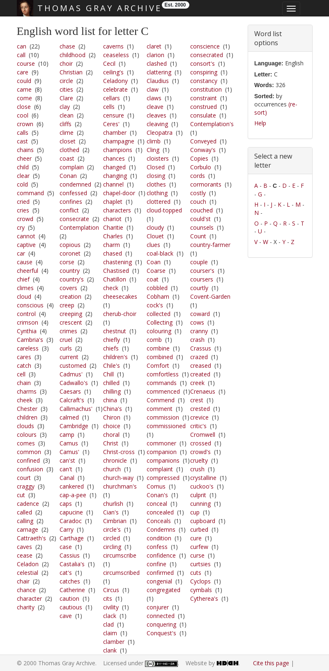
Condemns (161, 529)
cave (66, 616)
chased (112, 253)
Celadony (115, 81)
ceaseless (116, 55)
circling (112, 547)
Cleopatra (160, 132)
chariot (112, 219)
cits (107, 598)
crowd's (200, 452)
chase (67, 46)
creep (67, 305)
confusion (30, 469)
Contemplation (79, 227)
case (66, 547)
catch (24, 365)
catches (70, 581)
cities (66, 89)
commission (163, 417)
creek (197, 383)
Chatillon (114, 279)
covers (68, 288)
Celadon (28, 564)
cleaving (157, 124)
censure (113, 115)
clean (67, 115)
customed (73, 365)
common (29, 452)
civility (111, 607)
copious (70, 245)
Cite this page (271, 663)
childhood (72, 55)
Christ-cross (119, 452)
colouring (159, 331)
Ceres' (111, 124)
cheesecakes (120, 296)
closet (68, 141)
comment (160, 409)
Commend (161, 400)
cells (109, 107)
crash (197, 340)
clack (109, 616)
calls (22, 132)
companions (163, 460)
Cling (153, 150)
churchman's (120, 486)
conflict (69, 210)
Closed (156, 167)
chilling (112, 391)
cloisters (158, 158)
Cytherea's (204, 598)
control (26, 314)
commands (162, 383)
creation (70, 296)
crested (200, 409)
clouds (25, 426)
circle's (112, 529)
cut (21, 495)
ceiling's (113, 72)
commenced (163, 391)
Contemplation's (212, 124)
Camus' (69, 452)
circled (111, 538)
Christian (71, 72)
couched (201, 210)
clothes (156, 184)
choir (66, 63)
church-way (118, 478)
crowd (25, 219)
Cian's (111, 512)
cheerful (27, 270)
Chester (27, 409)
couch (198, 201)
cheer (24, 158)
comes (26, 443)
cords (197, 176)
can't (66, 469)
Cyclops (200, 581)
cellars (111, 98)
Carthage (72, 538)
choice (111, 426)
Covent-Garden (210, 296)
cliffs (65, 124)
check (110, 288)
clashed (157, 63)
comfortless (163, 374)
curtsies (200, 564)
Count (198, 236)
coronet (70, 253)
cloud (24, 296)
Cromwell (202, 434)
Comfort (158, 365)
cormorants (205, 184)
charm (111, 245)
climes (25, 288)
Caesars (70, 391)
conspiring (203, 72)
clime (67, 132)
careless (28, 348)
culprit (198, 495)
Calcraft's (72, 400)
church (112, 469)
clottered (158, 201)
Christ (110, 443)
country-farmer (210, 245)
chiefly (111, 340)
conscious (30, 305)
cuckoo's (202, 486)
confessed (73, 193)
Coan (154, 262)
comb (154, 340)
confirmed (160, 572)
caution (69, 598)
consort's (202, 63)
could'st (200, 219)
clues (153, 245)
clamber (113, 642)
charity (26, 607)
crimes (68, 331)
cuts (195, 572)
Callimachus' (76, 409)
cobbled (157, 288)
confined (28, 460)
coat (153, 279)
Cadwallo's (74, 383)
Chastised (116, 270)
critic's (198, 426)
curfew (199, 547)
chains (25, 150)
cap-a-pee (73, 495)
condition (159, 538)
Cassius (70, 555)
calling (25, 521)
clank (110, 650)
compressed (163, 478)
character (29, 598)
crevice (199, 417)
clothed (69, 150)
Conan (68, 176)
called (24, 512)
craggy (26, 486)
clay (65, 107)
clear (23, 176)
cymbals (201, 590)
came (24, 89)
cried (23, 201)
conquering (161, 624)
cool (22, 115)
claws (154, 98)
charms (27, 391)
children (27, 417)
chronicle (115, 460)
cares (24, 357)
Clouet (155, 236)
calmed (69, 417)
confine (156, 564)
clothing (157, 193)
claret (154, 46)
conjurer (158, 607)
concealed (160, 512)
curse (197, 555)
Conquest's (161, 633)
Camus (69, 443)
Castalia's (72, 564)
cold (22, 184)
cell (21, 374)
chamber (115, 132)
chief (23, 279)
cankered (72, 486)
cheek (24, 400)
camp (67, 434)
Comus (156, 486)
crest (196, 400)
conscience (205, 46)
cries (23, 210)
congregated (163, 590)
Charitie (113, 227)
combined (160, 357)
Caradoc (71, 521)
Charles (113, 236)
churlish (113, 503)
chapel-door (119, 193)
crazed (199, 357)
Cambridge (74, 426)
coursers (201, 279)
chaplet (112, 201)
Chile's (111, 365)
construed (203, 107)
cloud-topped (164, 210)
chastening (117, 262)
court (24, 478)
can (21, 46)
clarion (155, 55)
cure (196, 538)
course (26, 63)
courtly (199, 288)
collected (158, 314)
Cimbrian (115, 521)
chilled (111, 383)
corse (67, 262)
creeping (71, 314)
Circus (111, 590)
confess (157, 547)
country (70, 270)
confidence (161, 555)
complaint (160, 469)
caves (24, 547)
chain (24, 383)
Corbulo (200, 167)
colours (27, 434)
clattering (159, 72)
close (24, 107)
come (24, 98)
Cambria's (30, 340)
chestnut (114, 331)
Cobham (158, 296)
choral (111, 434)
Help (260, 123)
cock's (155, 305)
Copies (199, 158)
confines (71, 201)
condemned (75, 184)
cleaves (156, 115)
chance (26, 590)
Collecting (160, 322)
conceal (157, 503)
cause (24, 262)
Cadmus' (71, 374)
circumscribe (119, 555)
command (30, 193)
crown (25, 124)
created (200, 374)
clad (108, 624)
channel (113, 184)
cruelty (199, 460)
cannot (26, 236)
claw (153, 89)
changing (115, 176)
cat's (66, 572)
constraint (203, 98)
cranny (199, 331)
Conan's (157, 495)
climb (154, 141)
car (21, 253)
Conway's (203, 150)
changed (114, 167)
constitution (206, 89)
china (110, 400)
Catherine (72, 590)
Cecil (109, 63)
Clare (66, 98)
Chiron (111, 417)
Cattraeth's (31, 538)
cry (21, 227)
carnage (27, 529)
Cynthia (27, 331)
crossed (200, 443)
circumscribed (121, 572)
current (69, 357)
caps (66, 503)
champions (117, 150)
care (22, 72)
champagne (118, 141)
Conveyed (203, 141)
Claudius (158, 81)
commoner (161, 443)
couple (199, 262)
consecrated (206, 55)
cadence (28, 503)
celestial (27, 572)
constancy (203, 81)
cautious (71, 607)
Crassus (200, 348)
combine (158, 348)
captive (26, 245)
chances (114, 158)
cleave (155, 107)
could (24, 81)
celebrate (115, 89)
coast (67, 158)
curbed (199, 529)
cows (197, 322)
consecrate (74, 219)
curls (66, 348)
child (23, 167)
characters (117, 210)
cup (195, 512)
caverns (113, 46)
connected (161, 616)
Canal (67, 478)
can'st (67, 460)
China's (112, 409)
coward (200, 314)
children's (115, 357)
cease (24, 555)
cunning (200, 503)
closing (156, 176)
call (21, 55)
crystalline (203, 478)
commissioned (166, 426)
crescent (71, 322)
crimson (27, 322)
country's (72, 279)
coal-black (160, 253)
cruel (66, 340)
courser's (202, 270)
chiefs (111, 348)
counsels (202, 227)
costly (198, 193)
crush (197, 469)
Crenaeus (202, 391)
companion (162, 452)
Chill (108, 374)
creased (200, 365)
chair (23, 581)
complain (72, 167)
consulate (203, 115)
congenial (159, 581)
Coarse (156, 270)
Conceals (159, 521)
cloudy (155, 227)
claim (110, 633)
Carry (67, 529)
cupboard (202, 521)
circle (66, 81)
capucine (71, 512)
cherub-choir (119, 314)
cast (22, 141)
